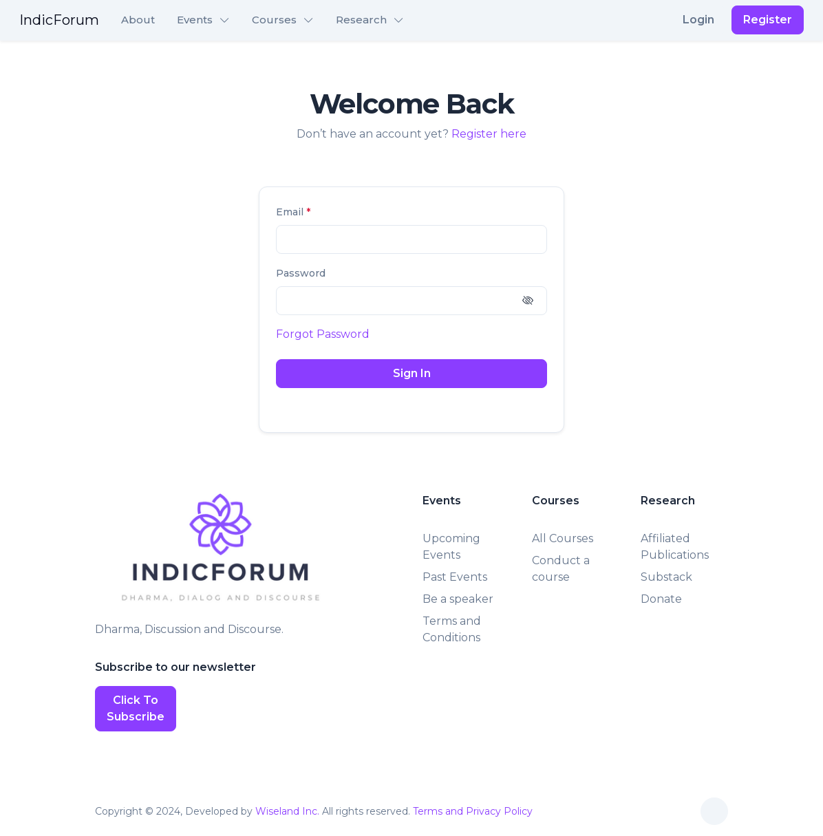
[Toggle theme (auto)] (714, 811)
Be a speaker (458, 598)
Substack (666, 576)
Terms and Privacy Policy (473, 811)
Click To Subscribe (135, 708)
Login (698, 19)
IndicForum (59, 20)
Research (361, 19)
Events (195, 19)
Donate (661, 598)
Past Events (455, 576)
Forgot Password (323, 334)
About (138, 19)
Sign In (412, 373)
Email (293, 212)
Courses (274, 19)
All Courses (562, 538)
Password (300, 273)
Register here (488, 133)
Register (767, 19)
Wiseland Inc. (287, 811)
